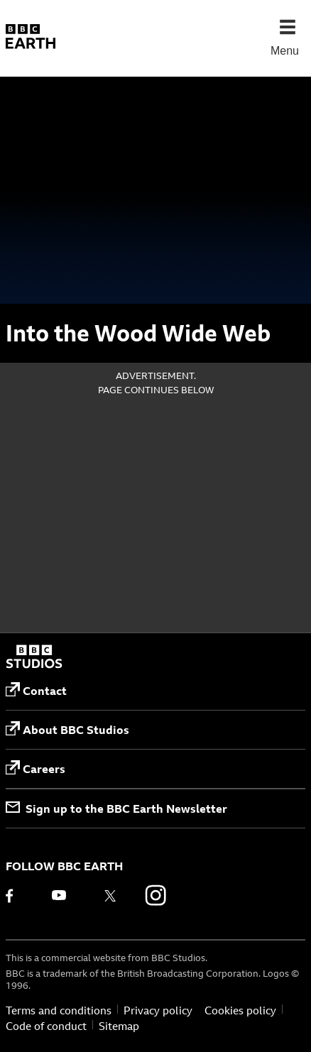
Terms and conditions (58, 1010)
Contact (36, 690)
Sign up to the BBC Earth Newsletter (116, 808)
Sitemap (119, 1026)
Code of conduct (46, 1026)
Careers (35, 768)
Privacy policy (158, 1010)
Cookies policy (240, 1010)
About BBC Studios (67, 729)
